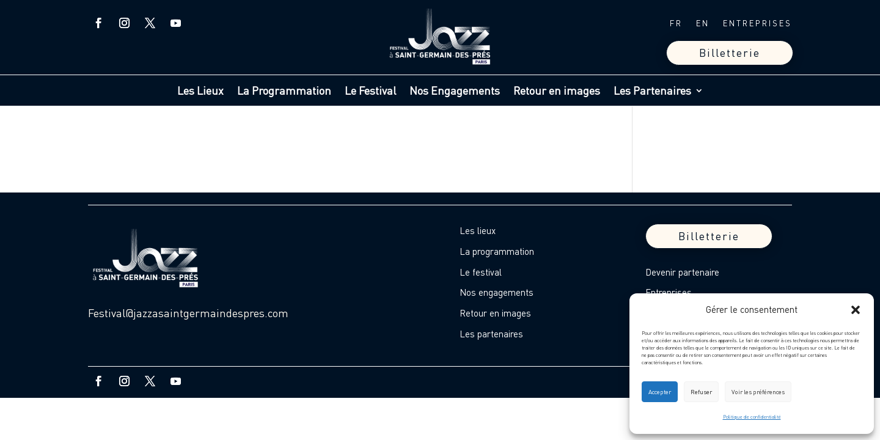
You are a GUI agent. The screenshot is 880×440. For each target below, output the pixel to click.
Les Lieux (200, 91)
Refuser (701, 391)
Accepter (659, 391)
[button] (855, 310)
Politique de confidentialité (752, 417)
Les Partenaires (652, 91)
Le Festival (370, 91)
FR (676, 23)
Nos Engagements (454, 91)
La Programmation (284, 91)
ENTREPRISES (757, 23)
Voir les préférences (758, 391)
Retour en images (556, 91)
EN (703, 23)
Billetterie (729, 52)
